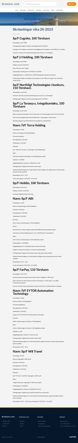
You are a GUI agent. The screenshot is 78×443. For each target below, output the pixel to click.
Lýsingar (21, 423)
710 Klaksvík (5, 423)
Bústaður (4, 417)
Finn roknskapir (43, 421)
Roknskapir (23, 10)
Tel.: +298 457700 (65, 423)
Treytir (21, 426)
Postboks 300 (5, 421)
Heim (16, 10)
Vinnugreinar (30, 10)
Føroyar (4, 426)
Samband (63, 417)
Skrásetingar (59, 10)
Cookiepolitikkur (41, 437)
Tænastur (21, 421)
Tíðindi (52, 10)
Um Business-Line (24, 417)
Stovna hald (46, 10)
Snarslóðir (41, 417)
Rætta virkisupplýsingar (45, 426)
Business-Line (64, 421)
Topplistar (38, 10)
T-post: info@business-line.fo (68, 426)
